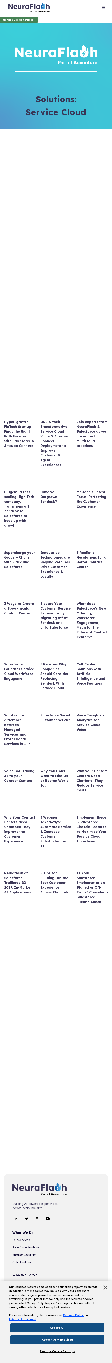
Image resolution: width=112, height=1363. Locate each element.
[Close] (105, 1287)
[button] (104, 8)
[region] (56, 1322)
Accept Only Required (57, 1339)
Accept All (57, 1327)
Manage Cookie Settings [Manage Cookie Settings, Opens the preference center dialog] (57, 1351)
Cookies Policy (73, 1315)
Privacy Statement (22, 1319)
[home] (29, 8)
